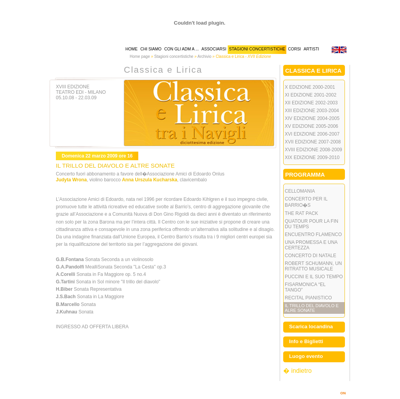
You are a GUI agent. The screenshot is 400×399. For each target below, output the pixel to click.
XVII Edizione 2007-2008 (313, 142)
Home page (140, 56)
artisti (311, 49)
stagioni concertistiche (257, 49)
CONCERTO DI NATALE (310, 255)
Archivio (204, 56)
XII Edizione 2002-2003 (311, 103)
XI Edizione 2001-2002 (310, 95)
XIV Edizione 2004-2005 (312, 118)
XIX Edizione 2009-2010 (312, 157)
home (131, 49)
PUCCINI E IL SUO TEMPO (314, 276)
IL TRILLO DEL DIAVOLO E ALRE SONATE (312, 308)
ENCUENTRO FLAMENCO (313, 234)
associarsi (214, 49)
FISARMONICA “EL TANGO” (305, 287)
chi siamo (150, 49)
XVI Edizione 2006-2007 (312, 134)
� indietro (297, 370)
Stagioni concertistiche (173, 56)
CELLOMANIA (300, 191)
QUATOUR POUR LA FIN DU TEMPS (311, 223)
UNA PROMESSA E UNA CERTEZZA (311, 245)
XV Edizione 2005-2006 (311, 126)
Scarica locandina (311, 326)
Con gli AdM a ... (181, 49)
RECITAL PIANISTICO (308, 298)
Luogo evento (306, 356)
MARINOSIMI (332, 393)
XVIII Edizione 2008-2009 (313, 149)
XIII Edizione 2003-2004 (312, 110)
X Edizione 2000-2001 (310, 87)
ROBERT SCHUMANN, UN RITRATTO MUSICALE (313, 266)
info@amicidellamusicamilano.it (267, 387)
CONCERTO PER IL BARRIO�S (306, 202)
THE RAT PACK (301, 213)
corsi (294, 49)
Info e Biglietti (306, 341)
